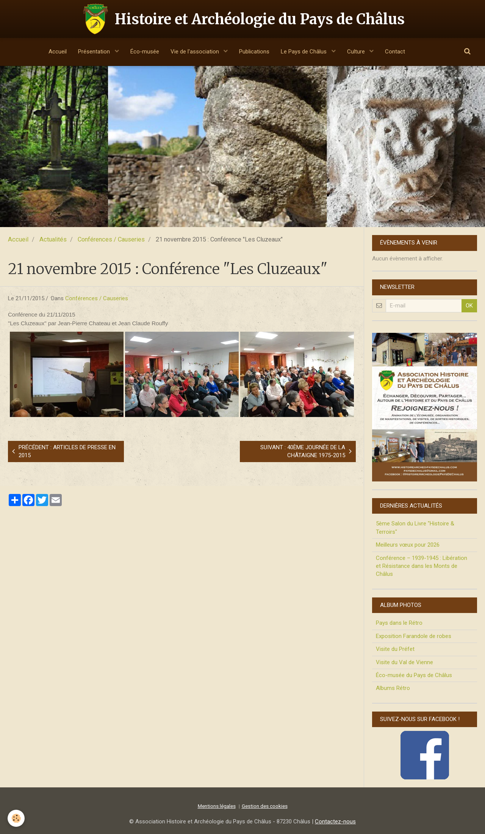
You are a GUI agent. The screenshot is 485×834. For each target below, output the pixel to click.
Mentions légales (217, 806)
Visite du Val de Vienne (404, 662)
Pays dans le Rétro (399, 622)
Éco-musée (144, 51)
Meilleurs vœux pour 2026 (408, 544)
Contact (395, 51)
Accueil (57, 51)
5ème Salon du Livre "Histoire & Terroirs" (415, 527)
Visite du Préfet (395, 649)
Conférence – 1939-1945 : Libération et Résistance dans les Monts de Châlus (421, 566)
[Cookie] (16, 818)
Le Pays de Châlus (304, 51)
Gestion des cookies (265, 806)
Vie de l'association (196, 51)
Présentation (94, 51)
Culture (356, 51)
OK (469, 305)
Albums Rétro (393, 688)
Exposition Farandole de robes (413, 636)
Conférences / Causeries (111, 239)
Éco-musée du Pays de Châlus (414, 675)
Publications (254, 51)
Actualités (53, 239)
